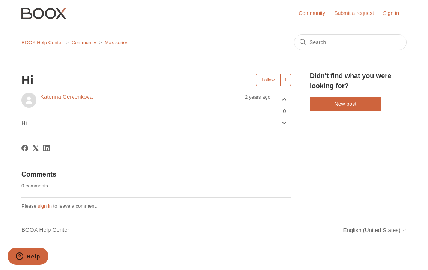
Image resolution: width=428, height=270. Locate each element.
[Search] (350, 42)
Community (312, 13)
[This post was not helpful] (284, 123)
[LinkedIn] (46, 148)
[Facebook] (24, 148)
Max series (116, 42)
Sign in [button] (391, 13)
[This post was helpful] (284, 99)
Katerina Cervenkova (66, 96)
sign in (45, 206)
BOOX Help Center (42, 42)
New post (345, 104)
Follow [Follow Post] (268, 79)
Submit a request (354, 13)
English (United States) (375, 230)
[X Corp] (35, 148)
